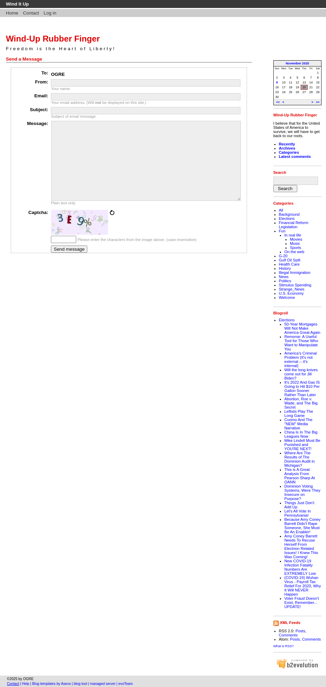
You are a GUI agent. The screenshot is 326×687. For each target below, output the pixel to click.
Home (12, 13)
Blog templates (44, 684)
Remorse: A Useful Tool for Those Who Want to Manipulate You (301, 342)
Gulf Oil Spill (289, 260)
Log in (50, 13)
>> (318, 102)
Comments (288, 635)
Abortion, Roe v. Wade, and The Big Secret (301, 403)
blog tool (80, 684)
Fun (282, 231)
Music (295, 243)
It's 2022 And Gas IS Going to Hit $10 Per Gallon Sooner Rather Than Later (302, 388)
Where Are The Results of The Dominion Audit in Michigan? (299, 459)
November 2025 (297, 63)
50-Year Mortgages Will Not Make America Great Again (302, 328)
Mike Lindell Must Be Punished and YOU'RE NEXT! (302, 444)
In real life (292, 235)
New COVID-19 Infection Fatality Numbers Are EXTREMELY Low (300, 567)
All (281, 210)
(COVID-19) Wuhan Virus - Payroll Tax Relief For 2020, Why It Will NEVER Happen (302, 586)
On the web (294, 252)
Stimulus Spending (295, 285)
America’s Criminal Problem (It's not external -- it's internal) (300, 359)
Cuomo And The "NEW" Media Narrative (298, 424)
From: (41, 81)
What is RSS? (283, 646)
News (284, 277)
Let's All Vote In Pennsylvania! (297, 513)
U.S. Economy (291, 293)
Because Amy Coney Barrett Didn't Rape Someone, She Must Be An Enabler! (302, 525)
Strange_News (292, 289)
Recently (287, 144)
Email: (41, 95)
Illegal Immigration (294, 272)
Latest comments (295, 156)
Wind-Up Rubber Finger (53, 38)
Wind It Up (17, 4)
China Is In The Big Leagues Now (301, 434)
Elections (287, 218)
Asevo (66, 684)
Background (289, 214)
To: (44, 72)
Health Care (289, 264)
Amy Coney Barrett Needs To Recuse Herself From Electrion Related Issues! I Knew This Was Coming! (301, 546)
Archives (287, 148)
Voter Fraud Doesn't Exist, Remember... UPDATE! (301, 602)
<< (278, 102)
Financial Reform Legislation (293, 225)
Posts (300, 631)
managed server (103, 684)
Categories (289, 152)
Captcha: (38, 228)
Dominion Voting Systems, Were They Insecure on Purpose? (302, 492)
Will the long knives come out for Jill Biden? (301, 374)
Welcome (287, 297)
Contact (31, 13)
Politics (285, 281)
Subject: (39, 109)
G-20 (283, 256)
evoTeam (125, 684)
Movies (296, 239)
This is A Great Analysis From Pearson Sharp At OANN (299, 475)
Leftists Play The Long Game (298, 413)
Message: (37, 123)
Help (25, 684)
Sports (295, 248)
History (285, 268)
